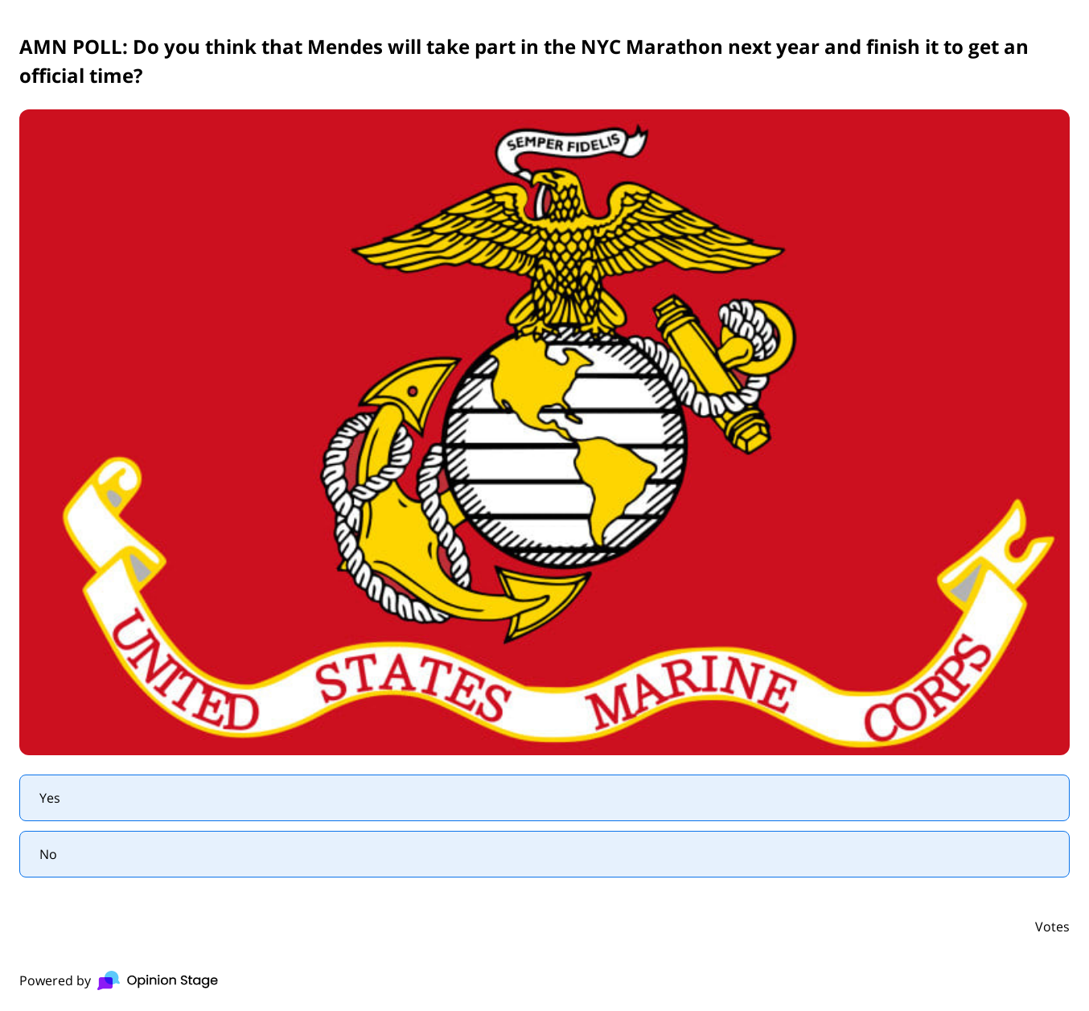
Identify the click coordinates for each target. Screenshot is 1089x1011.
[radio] (544, 798)
